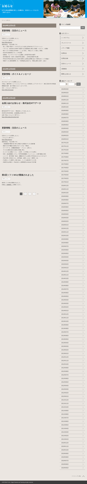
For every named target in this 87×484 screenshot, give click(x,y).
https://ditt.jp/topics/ (7, 42)
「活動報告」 (9, 184)
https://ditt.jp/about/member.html (10, 117)
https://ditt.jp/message (7, 90)
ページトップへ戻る (76, 476)
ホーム (3, 20)
